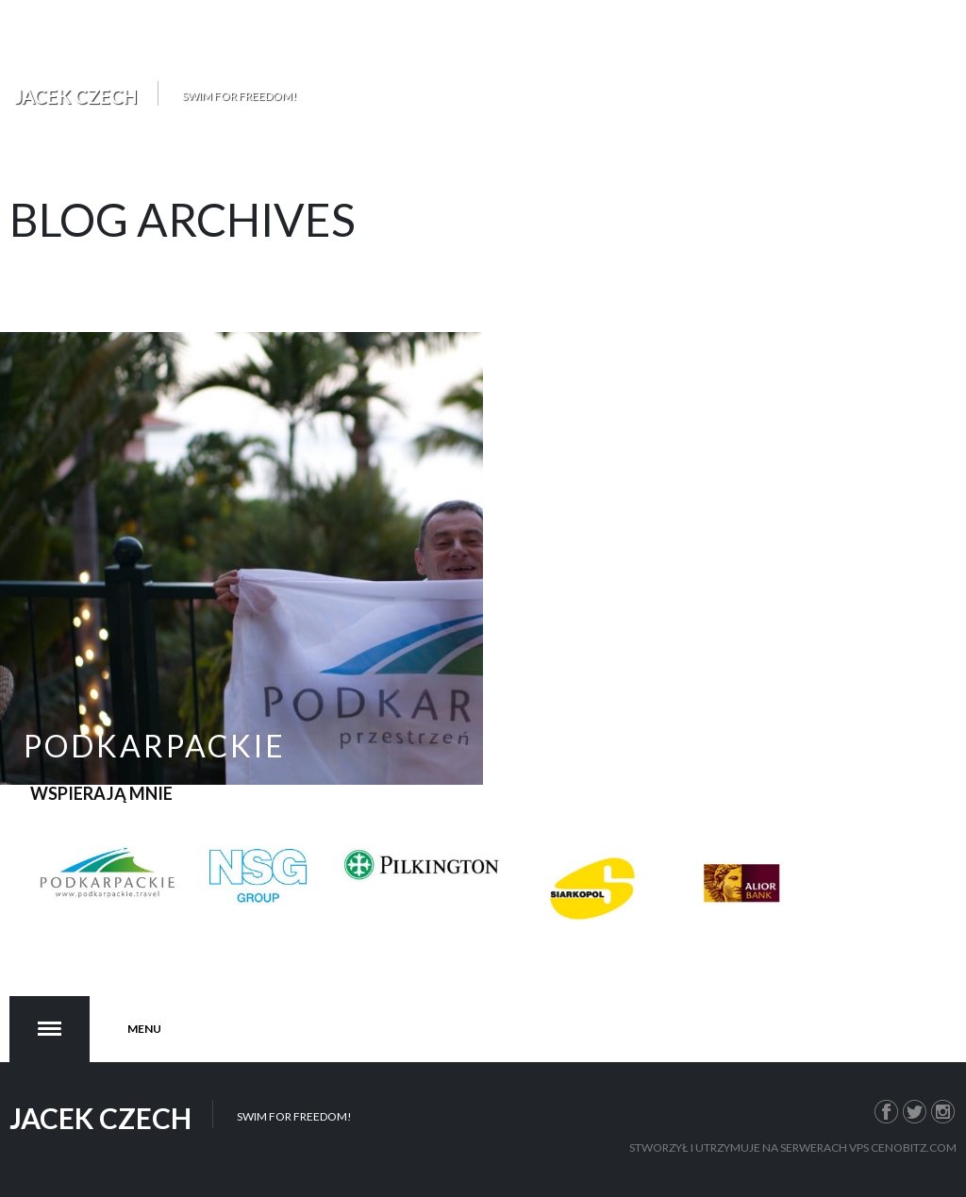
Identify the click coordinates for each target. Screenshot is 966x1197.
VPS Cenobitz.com (903, 1147)
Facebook (886, 1109)
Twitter (915, 1109)
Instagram (943, 1109)
